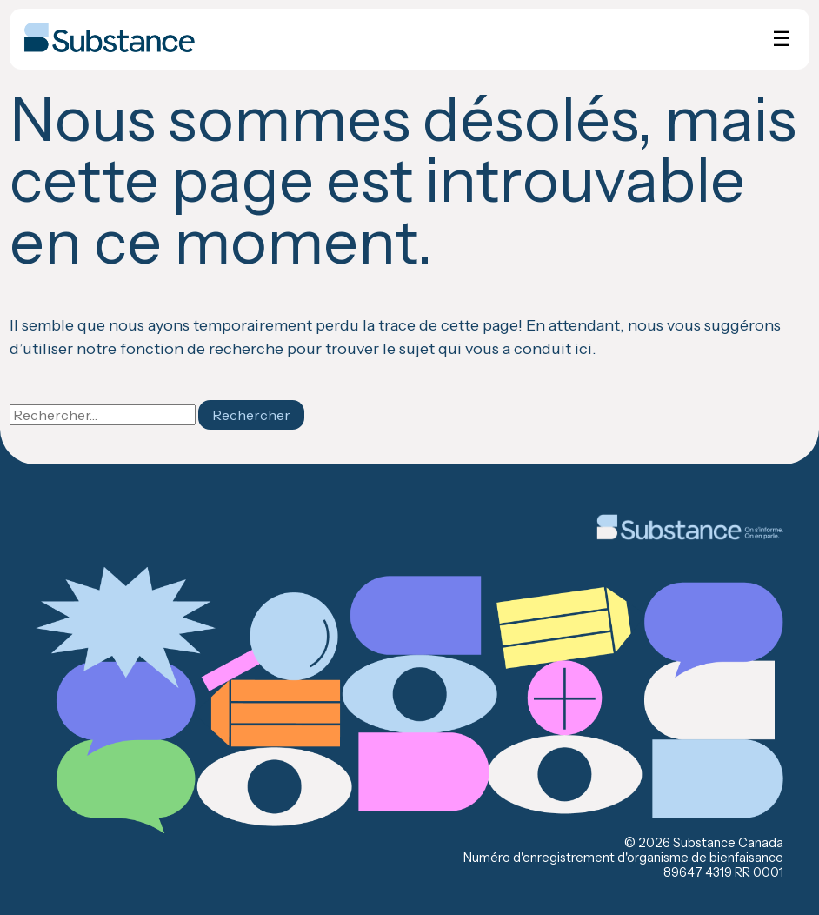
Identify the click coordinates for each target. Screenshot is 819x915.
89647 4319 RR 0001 (723, 872)
